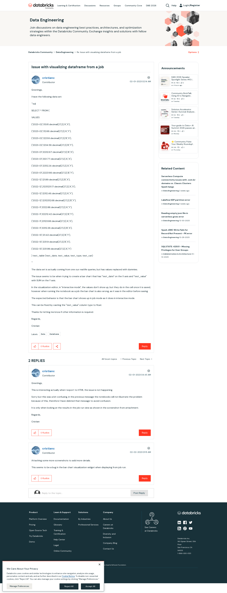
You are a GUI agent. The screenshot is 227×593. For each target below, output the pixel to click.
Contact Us (108, 548)
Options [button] (192, 52)
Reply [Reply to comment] (145, 432)
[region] (53, 576)
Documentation (61, 519)
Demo (32, 541)
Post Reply (139, 493)
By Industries (84, 519)
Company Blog (110, 543)
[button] (35, 346)
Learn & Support (62, 512)
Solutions (83, 512)
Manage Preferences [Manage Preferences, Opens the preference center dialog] (19, 586)
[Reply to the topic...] (86, 493)
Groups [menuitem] (117, 5)
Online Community (63, 551)
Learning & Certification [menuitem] (68, 5)
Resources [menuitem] (105, 5)
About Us (107, 519)
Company (108, 512)
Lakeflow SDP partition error (175, 200)
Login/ (191, 5)
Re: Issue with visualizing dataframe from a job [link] (99, 52)
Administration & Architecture (177, 254)
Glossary (58, 524)
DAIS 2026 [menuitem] (151, 5)
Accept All (90, 586)
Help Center (59, 539)
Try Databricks (36, 536)
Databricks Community (41, 6)
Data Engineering (64, 52)
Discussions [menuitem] (90, 5)
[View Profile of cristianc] (48, 78)
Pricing (32, 524)
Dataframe (54, 334)
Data (43, 334)
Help (174, 5)
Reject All (68, 586)
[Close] (99, 564)
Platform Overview (38, 519)
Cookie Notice (68, 576)
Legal (56, 545)
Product (33, 512)
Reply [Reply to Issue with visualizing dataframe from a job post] (145, 346)
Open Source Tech (38, 530)
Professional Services (88, 524)
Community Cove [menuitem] (133, 5)
